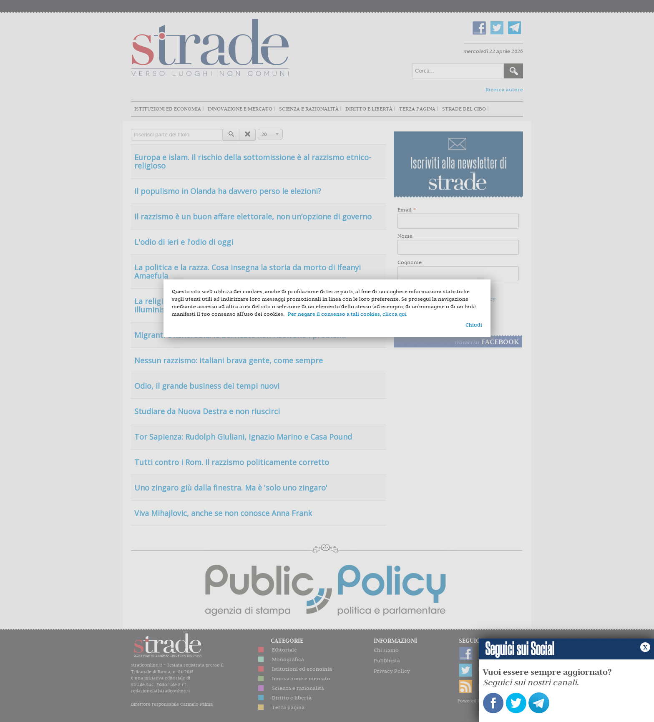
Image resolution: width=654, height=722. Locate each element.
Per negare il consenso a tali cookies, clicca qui (347, 313)
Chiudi (473, 324)
